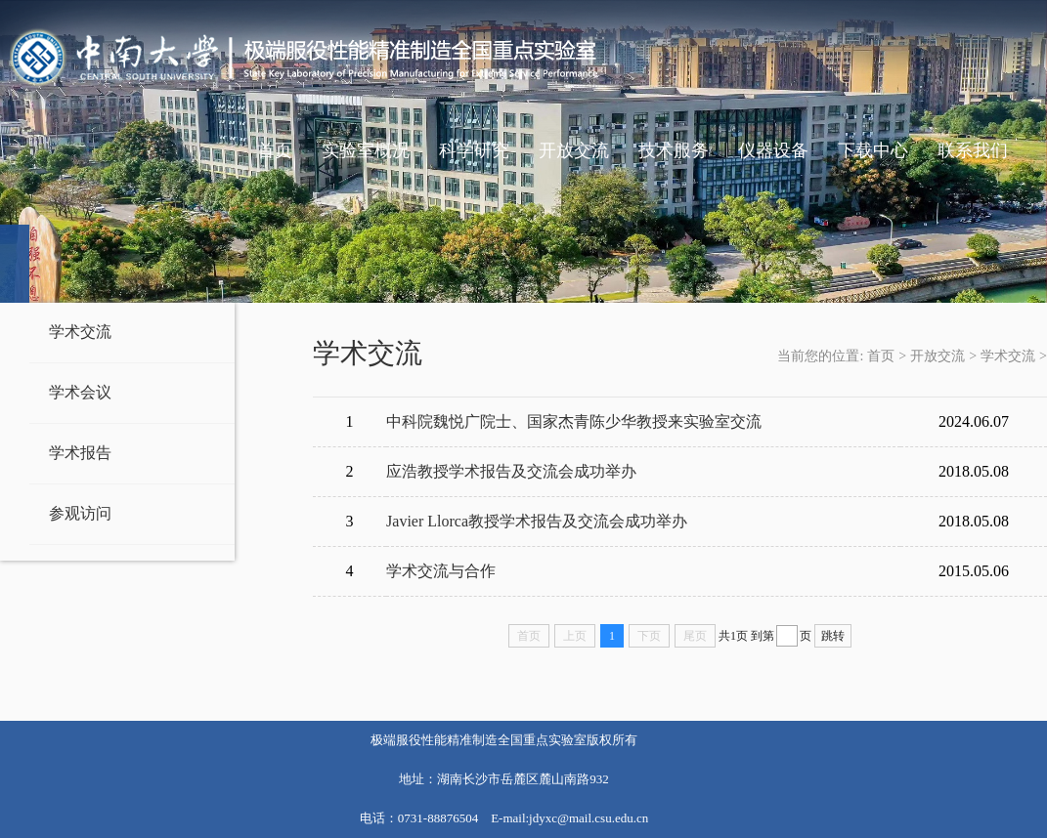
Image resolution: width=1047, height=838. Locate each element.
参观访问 (80, 513)
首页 (274, 150)
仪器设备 (773, 150)
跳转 (833, 636)
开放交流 (574, 150)
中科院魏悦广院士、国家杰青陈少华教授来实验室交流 (574, 421)
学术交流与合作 (441, 571)
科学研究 (474, 150)
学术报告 (80, 452)
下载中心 (873, 150)
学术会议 (80, 392)
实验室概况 (366, 150)
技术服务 (673, 150)
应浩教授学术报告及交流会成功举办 (511, 471)
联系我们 (973, 150)
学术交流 (80, 331)
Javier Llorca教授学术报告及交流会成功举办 (536, 521)
